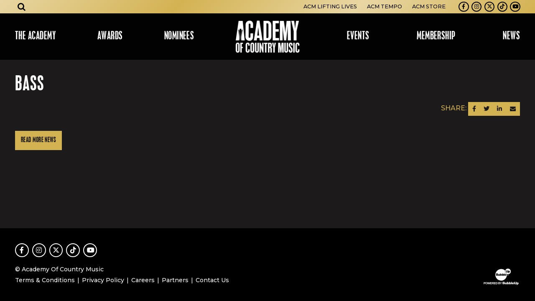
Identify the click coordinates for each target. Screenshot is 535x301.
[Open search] (21, 6)
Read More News (38, 140)
